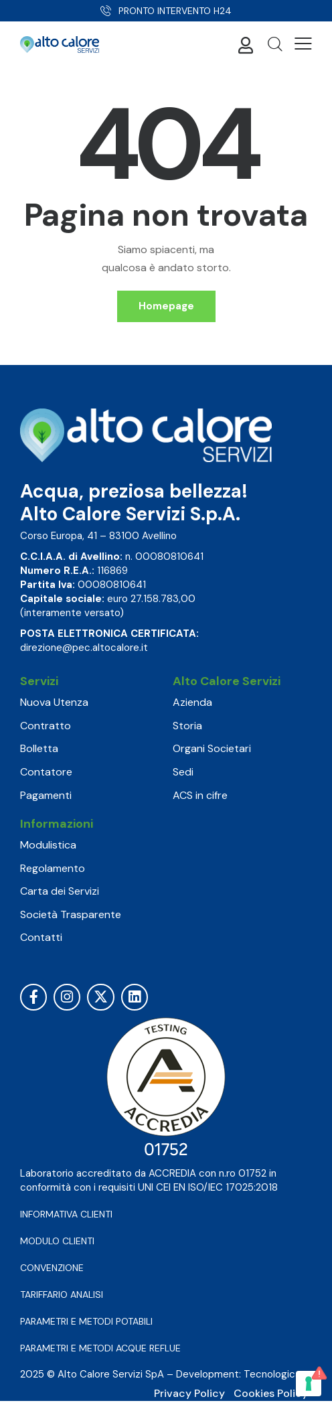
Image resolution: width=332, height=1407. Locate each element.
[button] (303, 43)
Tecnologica (272, 1374)
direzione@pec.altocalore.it (84, 647)
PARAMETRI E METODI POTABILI (86, 1321)
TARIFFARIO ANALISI (61, 1294)
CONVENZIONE (52, 1268)
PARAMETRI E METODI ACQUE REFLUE (100, 1348)
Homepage (166, 306)
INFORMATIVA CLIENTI (66, 1214)
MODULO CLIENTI (57, 1241)
